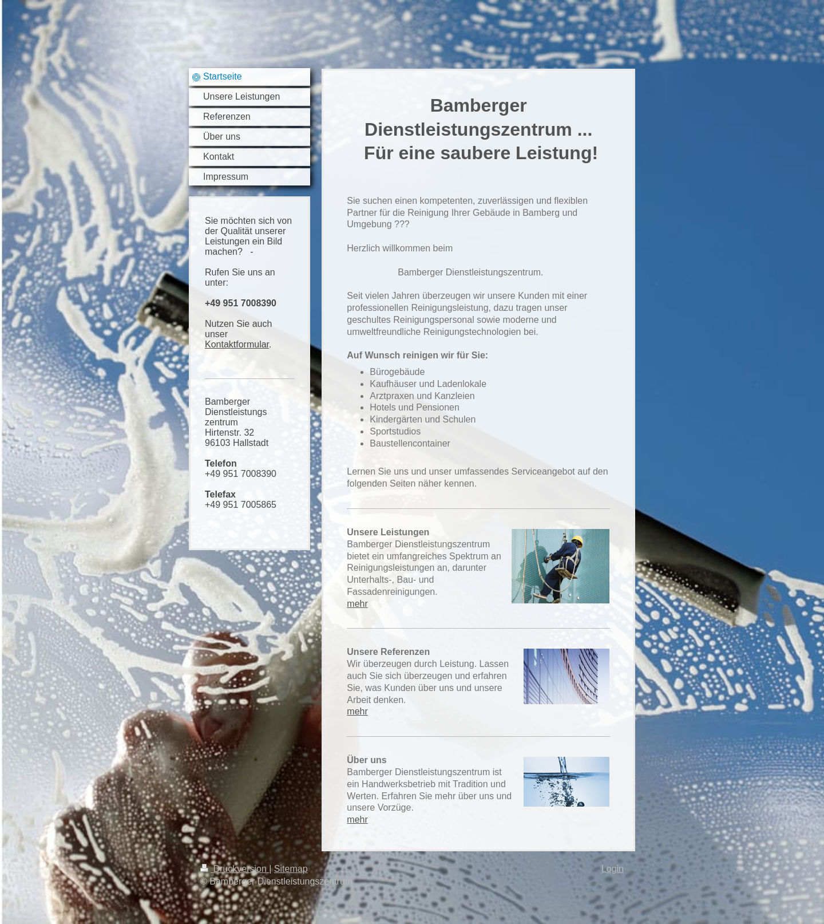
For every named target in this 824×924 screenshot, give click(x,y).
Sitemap (291, 869)
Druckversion (234, 869)
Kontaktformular (237, 344)
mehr (357, 604)
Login (612, 869)
